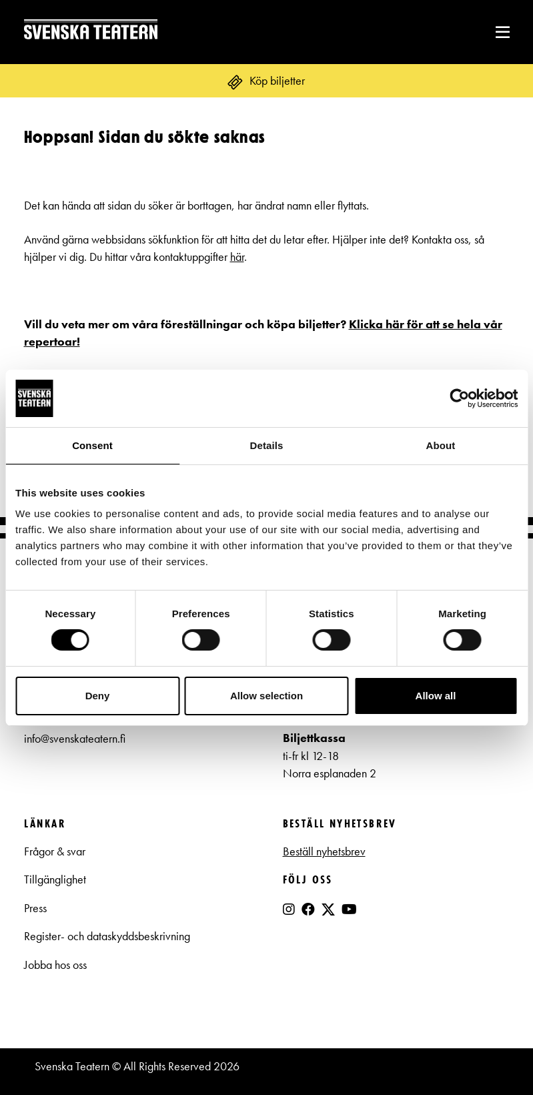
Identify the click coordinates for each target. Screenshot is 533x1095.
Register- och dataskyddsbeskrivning (108, 936)
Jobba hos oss (55, 965)
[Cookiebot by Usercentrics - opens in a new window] (459, 398)
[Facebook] (308, 909)
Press (35, 908)
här (237, 257)
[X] (328, 915)
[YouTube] (349, 909)
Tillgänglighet (55, 879)
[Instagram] (289, 909)
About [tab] (441, 445)
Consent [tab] (92, 445)
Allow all (436, 695)
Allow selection (266, 695)
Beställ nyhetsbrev (324, 851)
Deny (97, 695)
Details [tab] (267, 445)
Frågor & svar (54, 851)
